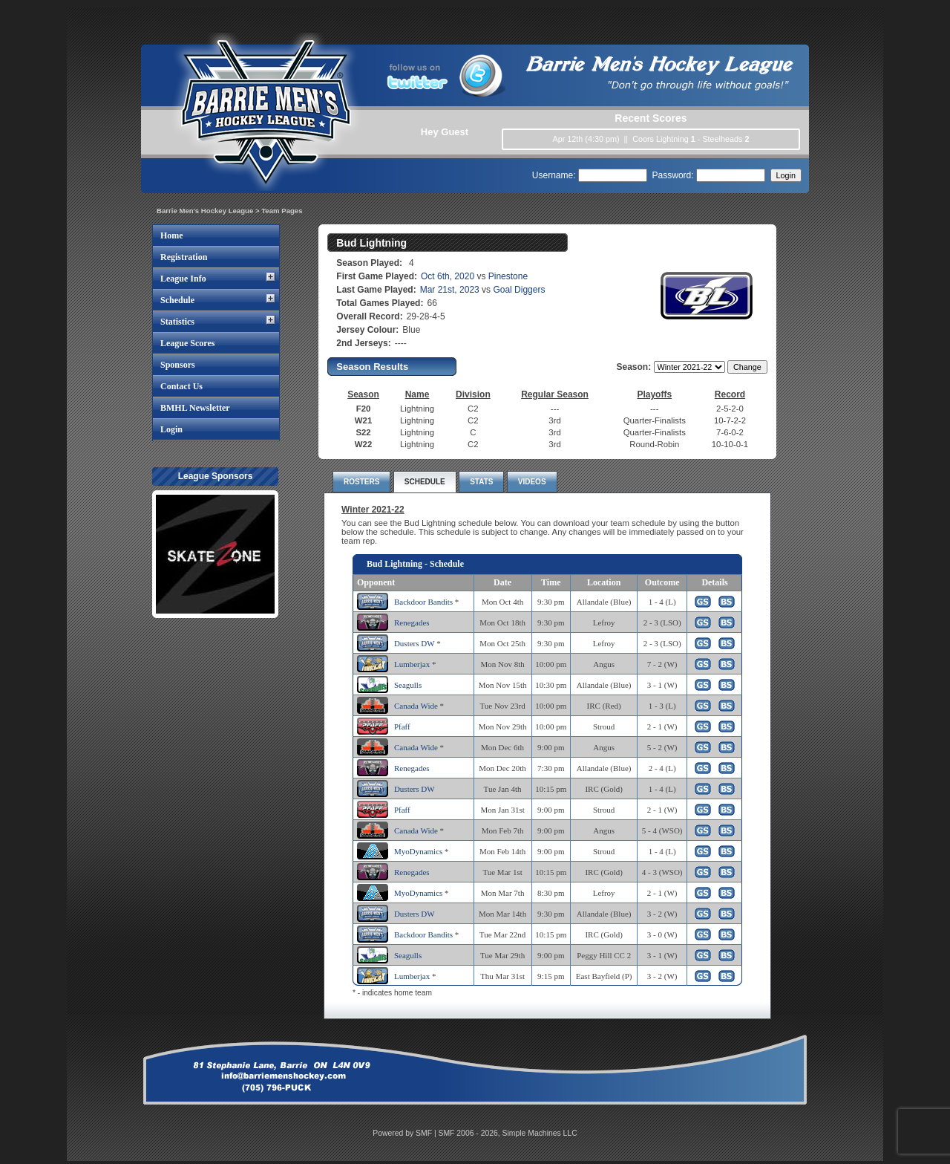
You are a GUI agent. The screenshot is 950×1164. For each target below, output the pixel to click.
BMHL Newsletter (195, 408)
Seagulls (408, 684)
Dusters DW (414, 643)
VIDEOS (532, 482)
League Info (183, 278)
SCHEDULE (424, 482)
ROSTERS (361, 482)
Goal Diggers (519, 290)
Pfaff (402, 726)
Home (171, 235)
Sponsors (177, 365)
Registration (183, 257)
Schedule (177, 300)
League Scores (187, 343)
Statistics (177, 321)
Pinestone (508, 276)
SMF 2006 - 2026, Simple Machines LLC (508, 1133)
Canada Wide (416, 705)
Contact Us (181, 386)
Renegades (412, 622)
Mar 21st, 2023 (449, 290)
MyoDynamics (418, 851)
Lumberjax (412, 664)
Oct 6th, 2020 (447, 276)
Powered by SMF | (405, 1133)
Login (171, 429)
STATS (481, 482)
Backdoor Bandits (423, 601)
